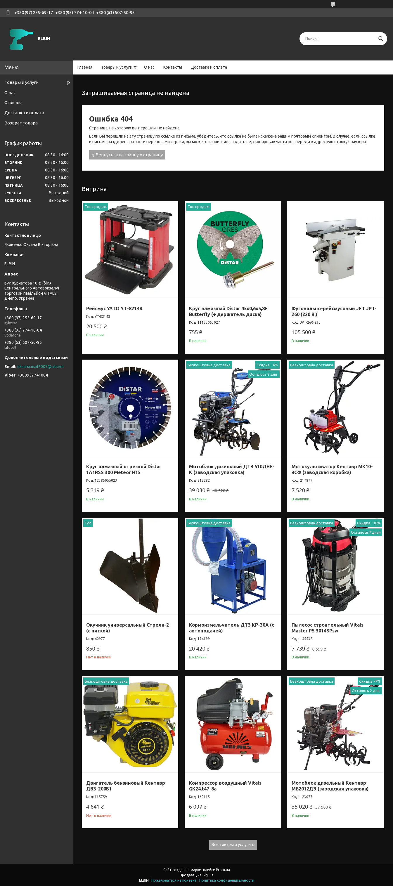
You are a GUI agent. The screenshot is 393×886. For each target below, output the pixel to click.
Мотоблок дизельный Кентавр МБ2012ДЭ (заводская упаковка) (330, 785)
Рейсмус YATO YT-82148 (114, 308)
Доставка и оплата (209, 67)
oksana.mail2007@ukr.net (40, 366)
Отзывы (13, 102)
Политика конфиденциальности (226, 880)
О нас (149, 67)
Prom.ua (223, 870)
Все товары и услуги (231, 844)
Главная (84, 67)
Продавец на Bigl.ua (197, 875)
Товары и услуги (116, 67)
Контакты (172, 67)
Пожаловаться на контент (174, 880)
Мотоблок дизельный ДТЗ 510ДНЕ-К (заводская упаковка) (232, 469)
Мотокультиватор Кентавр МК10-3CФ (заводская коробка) (332, 469)
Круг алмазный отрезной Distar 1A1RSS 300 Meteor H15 (123, 469)
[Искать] (380, 38)
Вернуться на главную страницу (129, 154)
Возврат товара (21, 122)
